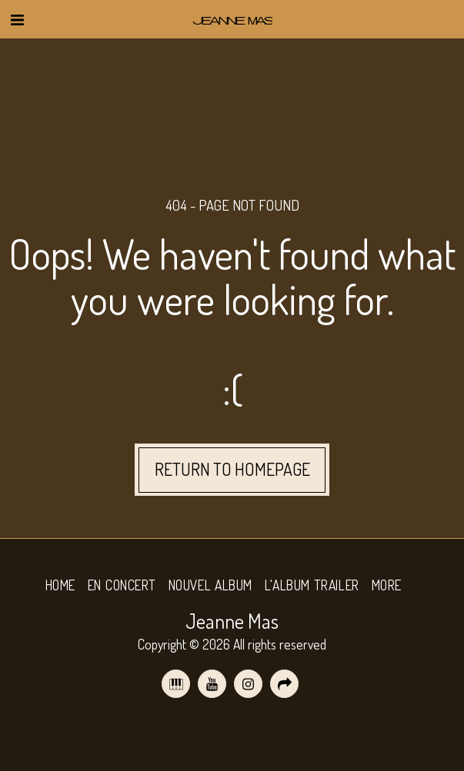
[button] (17, 19)
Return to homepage (232, 469)
